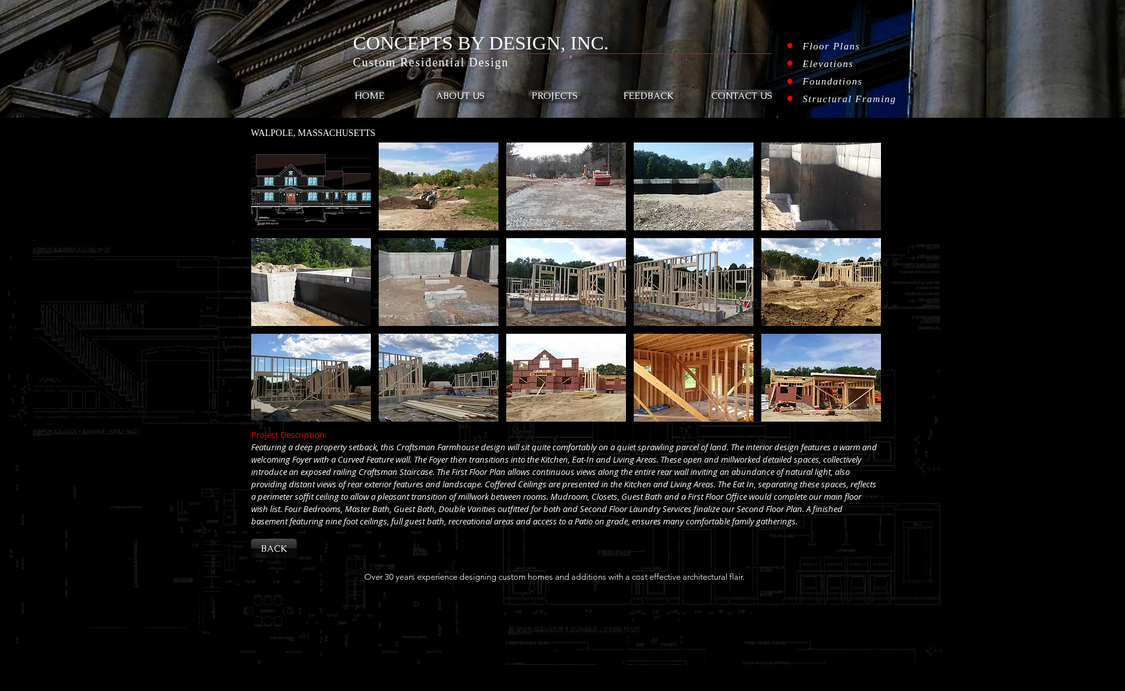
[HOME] (370, 96)
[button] (311, 186)
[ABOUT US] (460, 96)
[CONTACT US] (741, 96)
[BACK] (274, 548)
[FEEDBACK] (648, 96)
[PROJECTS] (554, 96)
